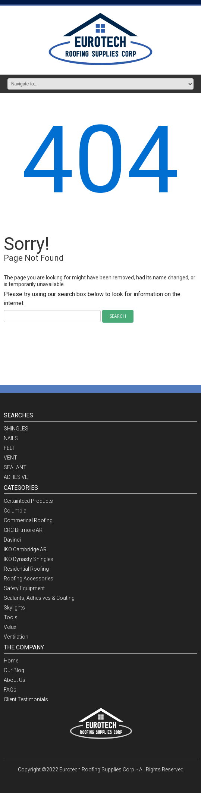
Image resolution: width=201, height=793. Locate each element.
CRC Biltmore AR (23, 530)
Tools (11, 617)
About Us (14, 680)
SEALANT (15, 467)
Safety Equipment (24, 588)
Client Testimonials (26, 699)
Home (11, 661)
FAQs (10, 690)
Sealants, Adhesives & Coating (39, 598)
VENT (10, 458)
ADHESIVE (16, 477)
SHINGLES (16, 429)
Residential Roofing (26, 569)
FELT (9, 448)
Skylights (14, 608)
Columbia (15, 511)
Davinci (12, 540)
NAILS (11, 438)
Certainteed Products (28, 501)
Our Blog (14, 670)
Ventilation (16, 637)
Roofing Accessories (28, 579)
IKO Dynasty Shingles (28, 559)
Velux (10, 627)
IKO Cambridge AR (25, 549)
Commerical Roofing (28, 520)
